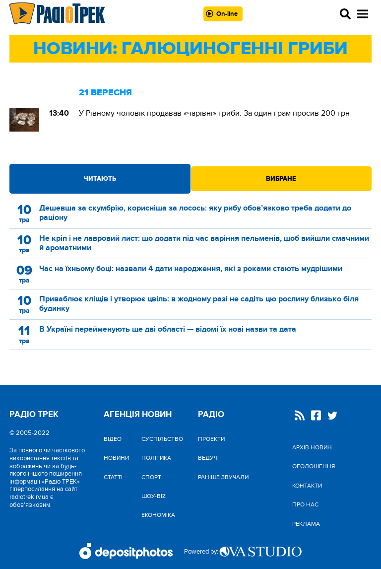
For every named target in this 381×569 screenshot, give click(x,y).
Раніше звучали (223, 477)
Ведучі (208, 457)
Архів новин (312, 447)
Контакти (307, 485)
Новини (116, 457)
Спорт (151, 477)
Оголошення (313, 466)
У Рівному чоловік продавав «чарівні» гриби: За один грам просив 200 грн (214, 113)
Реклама (306, 523)
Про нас (305, 504)
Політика (156, 457)
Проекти (211, 438)
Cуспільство (162, 438)
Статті (113, 477)
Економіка (158, 514)
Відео (113, 438)
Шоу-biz (153, 496)
